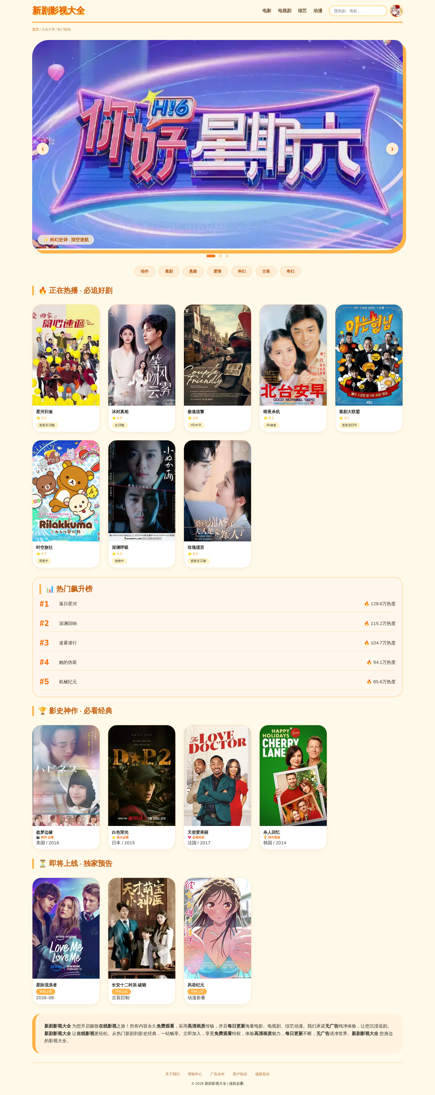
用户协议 (240, 1074)
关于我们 (172, 1074)
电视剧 (284, 11)
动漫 (317, 11)
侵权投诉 (262, 1074)
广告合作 (217, 1074)
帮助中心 (195, 1074)
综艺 (302, 11)
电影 (266, 11)
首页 (35, 29)
